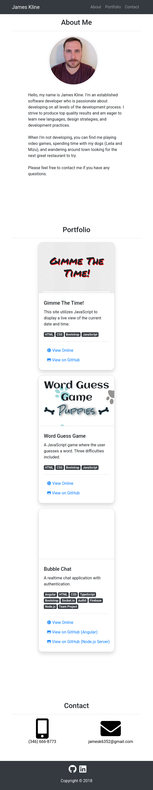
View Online (60, 350)
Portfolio (113, 7)
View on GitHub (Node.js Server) (78, 641)
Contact (132, 7)
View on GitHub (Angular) (72, 632)
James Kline (26, 7)
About (95, 7)
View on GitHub (63, 360)
